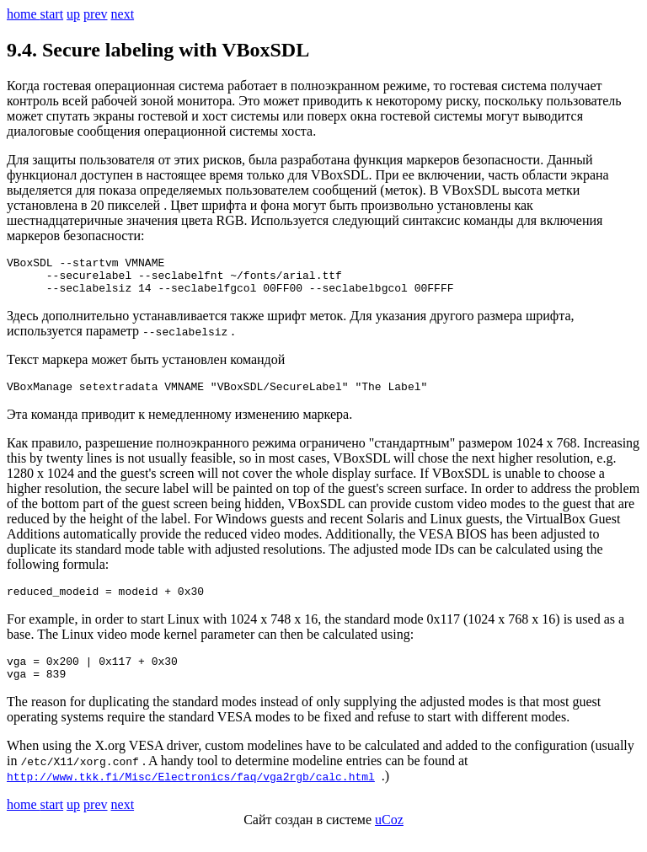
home (23, 14)
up (73, 14)
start (52, 14)
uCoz (389, 837)
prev (95, 14)
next (123, 14)
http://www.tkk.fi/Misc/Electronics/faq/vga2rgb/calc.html (191, 793)
